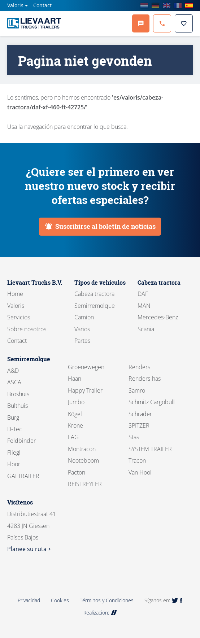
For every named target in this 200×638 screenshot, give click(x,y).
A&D (13, 371)
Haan (74, 379)
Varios (82, 329)
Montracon (82, 449)
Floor (13, 464)
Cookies (60, 600)
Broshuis (18, 394)
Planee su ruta (29, 549)
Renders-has (145, 379)
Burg (13, 417)
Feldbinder (21, 441)
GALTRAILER (23, 476)
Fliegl (14, 452)
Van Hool (140, 472)
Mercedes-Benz (158, 317)
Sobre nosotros (26, 329)
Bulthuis (17, 406)
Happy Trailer (85, 390)
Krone (75, 425)
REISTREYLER (85, 484)
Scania (146, 329)
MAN (144, 306)
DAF (143, 294)
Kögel (75, 414)
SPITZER (139, 425)
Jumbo (76, 402)
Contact (42, 5)
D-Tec (14, 429)
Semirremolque (94, 306)
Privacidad (29, 600)
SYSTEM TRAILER (150, 449)
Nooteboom (83, 460)
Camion (84, 317)
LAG (73, 437)
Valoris (15, 5)
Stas (134, 437)
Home (15, 294)
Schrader (140, 414)
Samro (137, 390)
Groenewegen (86, 367)
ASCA (14, 382)
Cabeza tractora (94, 294)
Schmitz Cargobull (152, 402)
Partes (82, 341)
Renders (139, 367)
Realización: (100, 612)
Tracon (137, 460)
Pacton (76, 472)
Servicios (18, 317)
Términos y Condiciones (107, 600)
